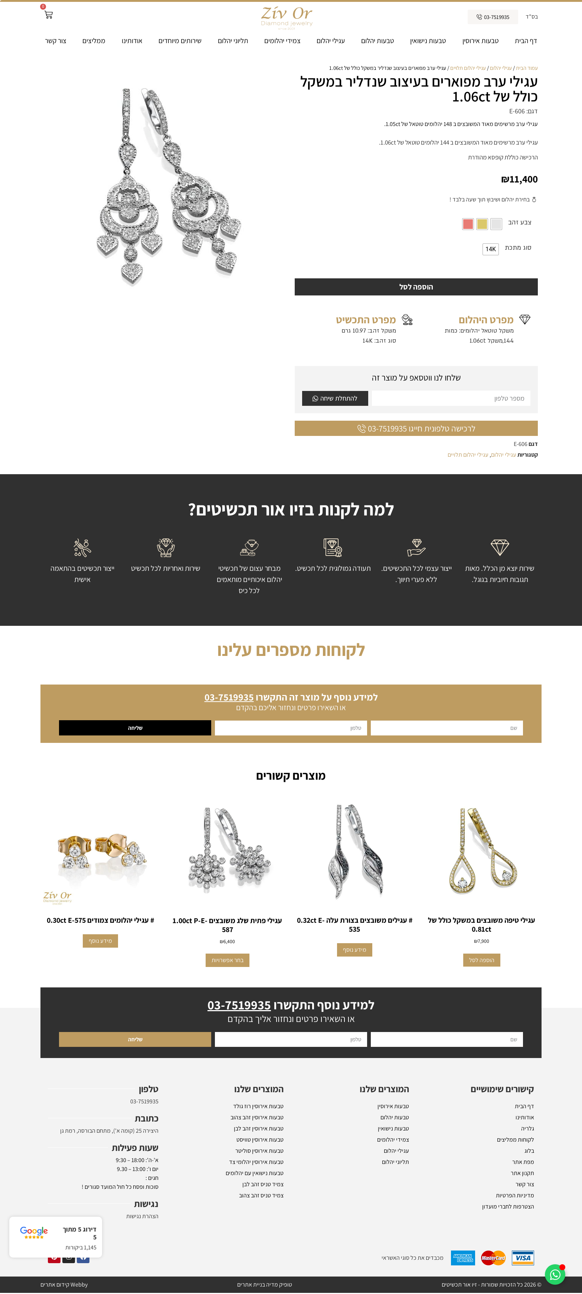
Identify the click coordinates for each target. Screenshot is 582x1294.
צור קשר (55, 40)
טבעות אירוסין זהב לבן (259, 1129)
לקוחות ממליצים (515, 1141)
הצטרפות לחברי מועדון (508, 1207)
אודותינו (132, 40)
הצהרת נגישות (142, 1217)
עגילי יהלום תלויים (468, 67)
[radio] (496, 224)
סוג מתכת (518, 247)
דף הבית (526, 40)
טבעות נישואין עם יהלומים (255, 1174)
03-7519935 (144, 1102)
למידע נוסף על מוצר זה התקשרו (291, 698)
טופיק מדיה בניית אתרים (264, 1286)
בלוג (529, 1152)
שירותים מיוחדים (180, 40)
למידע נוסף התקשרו (291, 1005)
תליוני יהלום (233, 40)
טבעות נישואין (428, 40)
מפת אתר (523, 1163)
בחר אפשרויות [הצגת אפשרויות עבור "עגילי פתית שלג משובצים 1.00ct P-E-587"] (227, 961)
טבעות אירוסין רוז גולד (258, 1107)
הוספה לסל (416, 287)
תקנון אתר (522, 1174)
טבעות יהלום (377, 40)
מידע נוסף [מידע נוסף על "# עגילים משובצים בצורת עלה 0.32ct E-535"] (354, 951)
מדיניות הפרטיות (515, 1196)
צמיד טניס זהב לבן (263, 1185)
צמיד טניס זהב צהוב (261, 1196)
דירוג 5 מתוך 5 (80, 1233)
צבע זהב (520, 222)
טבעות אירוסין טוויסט (260, 1141)
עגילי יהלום (331, 40)
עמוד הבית (527, 67)
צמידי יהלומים (282, 40)
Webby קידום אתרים (64, 1286)
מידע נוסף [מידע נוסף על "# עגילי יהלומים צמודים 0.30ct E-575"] (100, 942)
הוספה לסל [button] (481, 961)
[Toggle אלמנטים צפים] (555, 1274)
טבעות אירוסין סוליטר (259, 1152)
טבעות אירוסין (480, 40)
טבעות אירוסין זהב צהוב (257, 1118)
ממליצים (93, 40)
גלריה (527, 1129)
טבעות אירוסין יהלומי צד (256, 1163)
